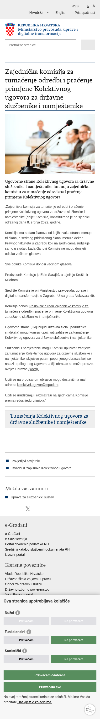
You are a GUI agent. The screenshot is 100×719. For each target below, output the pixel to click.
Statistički (13, 651)
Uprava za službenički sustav (32, 497)
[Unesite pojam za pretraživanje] (26, 45)
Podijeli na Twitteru (28, 508)
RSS (75, 6)
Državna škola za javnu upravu (28, 579)
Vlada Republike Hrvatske (24, 574)
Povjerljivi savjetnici (26, 461)
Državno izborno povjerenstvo (27, 589)
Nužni (9, 613)
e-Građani (12, 534)
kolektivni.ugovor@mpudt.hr (37, 385)
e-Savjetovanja (16, 539)
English (60, 13)
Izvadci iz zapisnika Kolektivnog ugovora (42, 468)
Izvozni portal (15, 555)
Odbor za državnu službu (23, 584)
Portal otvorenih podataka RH (27, 544)
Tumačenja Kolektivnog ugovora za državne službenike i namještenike (49, 419)
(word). (33, 369)
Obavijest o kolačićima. (34, 702)
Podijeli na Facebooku (17, 508)
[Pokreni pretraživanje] (71, 44)
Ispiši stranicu (7, 508)
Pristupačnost (85, 13)
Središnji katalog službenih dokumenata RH (37, 549)
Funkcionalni (15, 632)
